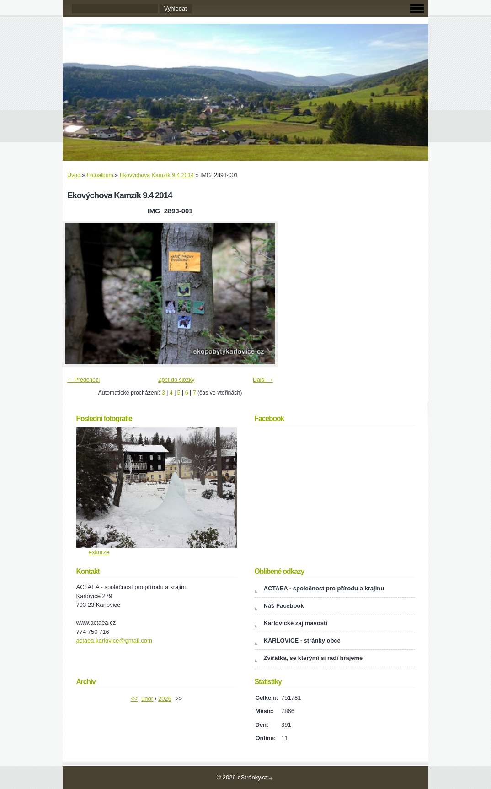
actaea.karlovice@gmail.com (114, 640)
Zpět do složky (176, 380)
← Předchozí (83, 380)
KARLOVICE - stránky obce (302, 640)
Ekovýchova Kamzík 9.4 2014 (157, 175)
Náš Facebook (284, 605)
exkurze (99, 552)
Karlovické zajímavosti (295, 623)
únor (147, 698)
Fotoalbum (100, 175)
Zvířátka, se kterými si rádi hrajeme (313, 657)
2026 (164, 698)
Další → (263, 380)
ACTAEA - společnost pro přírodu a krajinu (324, 588)
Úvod (73, 175)
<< (134, 698)
